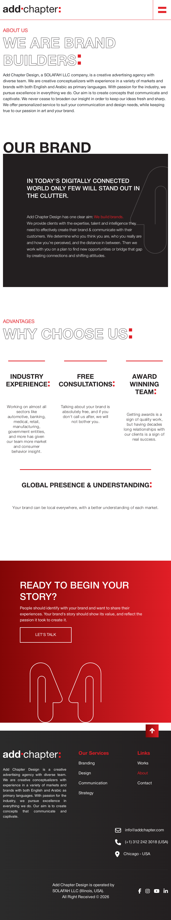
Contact (144, 783)
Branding (87, 763)
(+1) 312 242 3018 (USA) (146, 842)
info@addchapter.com (144, 830)
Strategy (86, 793)
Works (142, 763)
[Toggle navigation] (162, 9)
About (142, 773)
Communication (93, 783)
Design (85, 773)
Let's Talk (45, 635)
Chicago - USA (137, 854)
